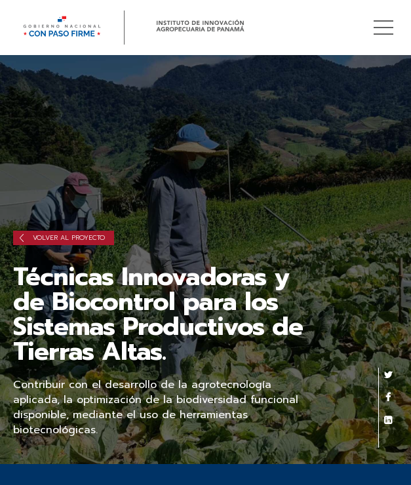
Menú (386, 20)
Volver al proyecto (62, 237)
